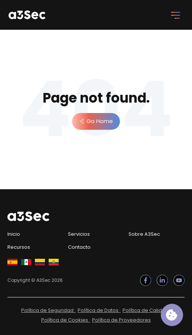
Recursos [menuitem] (18, 247)
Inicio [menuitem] (13, 234)
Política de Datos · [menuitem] (99, 310)
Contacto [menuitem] (79, 247)
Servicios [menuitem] (79, 234)
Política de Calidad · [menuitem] (147, 310)
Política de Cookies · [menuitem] (65, 319)
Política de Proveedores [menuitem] (121, 319)
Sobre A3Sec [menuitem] (144, 234)
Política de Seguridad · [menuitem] (48, 310)
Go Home (100, 121)
